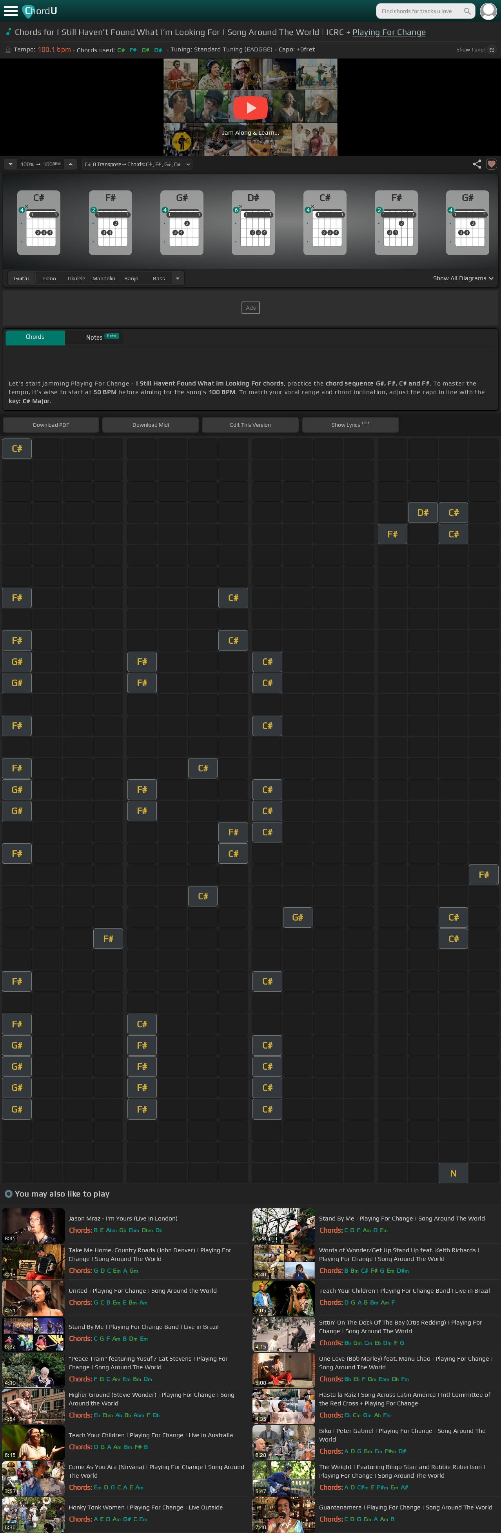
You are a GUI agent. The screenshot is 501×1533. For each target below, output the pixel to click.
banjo (131, 278)
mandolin (104, 278)
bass (159, 278)
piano (49, 278)
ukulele (76, 278)
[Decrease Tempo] (10, 164)
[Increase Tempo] (70, 164)
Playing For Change (389, 32)
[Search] (467, 11)
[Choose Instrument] (177, 278)
